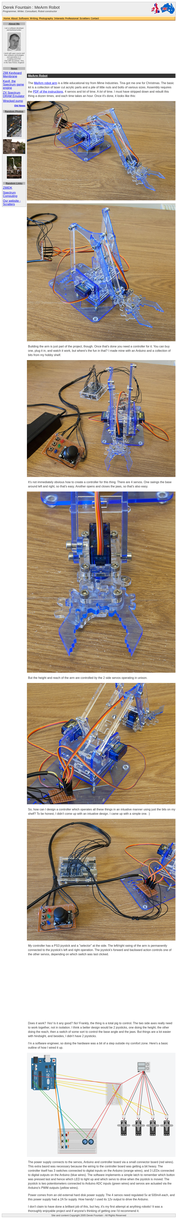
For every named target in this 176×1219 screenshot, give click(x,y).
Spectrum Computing (10, 194)
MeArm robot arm (45, 83)
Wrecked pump (13, 101)
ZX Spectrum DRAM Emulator (14, 94)
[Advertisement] (101, 47)
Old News (19, 105)
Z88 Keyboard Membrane (12, 74)
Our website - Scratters (12, 202)
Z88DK (7, 187)
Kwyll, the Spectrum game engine (13, 84)
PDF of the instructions (48, 91)
